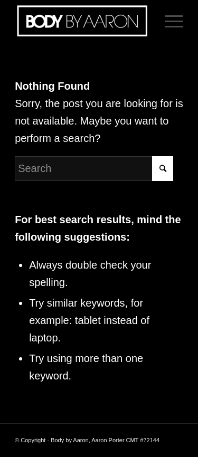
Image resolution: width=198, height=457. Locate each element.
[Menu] (168, 21)
